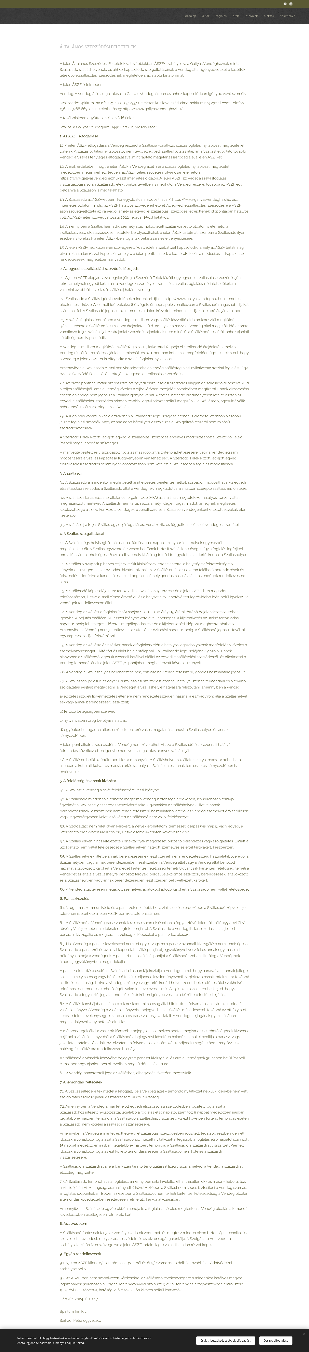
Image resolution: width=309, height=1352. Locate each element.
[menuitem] (186, 16)
